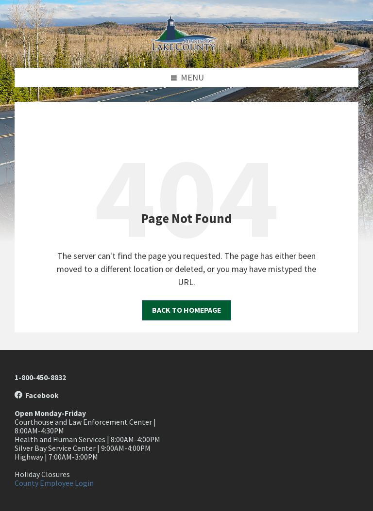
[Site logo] (186, 47)
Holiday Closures (42, 474)
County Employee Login (54, 483)
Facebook (37, 395)
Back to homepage (186, 310)
